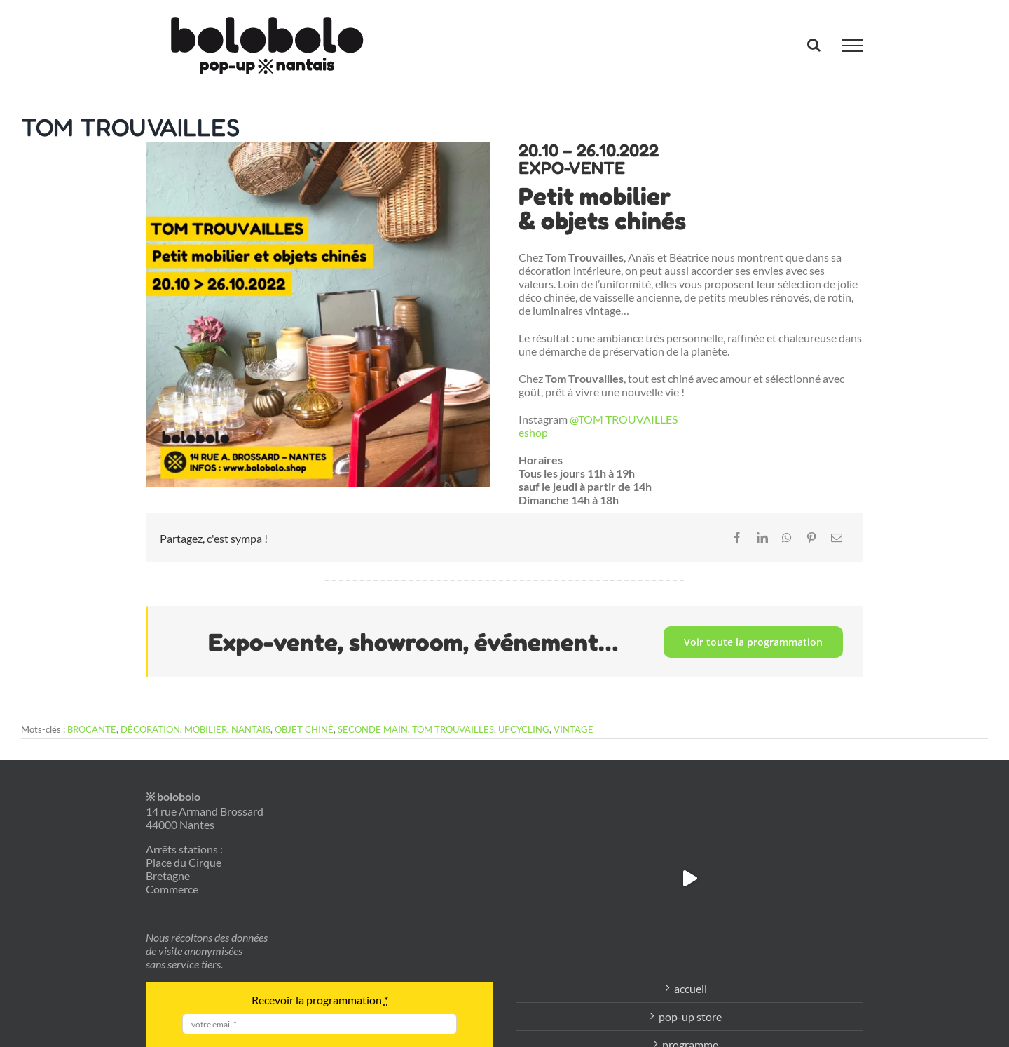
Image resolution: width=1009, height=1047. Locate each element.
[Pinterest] (811, 538)
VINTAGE (573, 729)
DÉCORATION (150, 729)
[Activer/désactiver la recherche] (814, 45)
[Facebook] (737, 538)
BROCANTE (91, 729)
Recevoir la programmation (320, 999)
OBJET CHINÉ (304, 729)
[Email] (836, 538)
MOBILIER (205, 729)
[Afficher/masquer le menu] (852, 45)
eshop (533, 432)
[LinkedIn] (762, 538)
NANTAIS (250, 729)
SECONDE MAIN (373, 729)
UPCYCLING (523, 729)
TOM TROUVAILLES (453, 729)
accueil (690, 988)
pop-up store (690, 1016)
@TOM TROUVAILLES (624, 419)
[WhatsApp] (787, 538)
